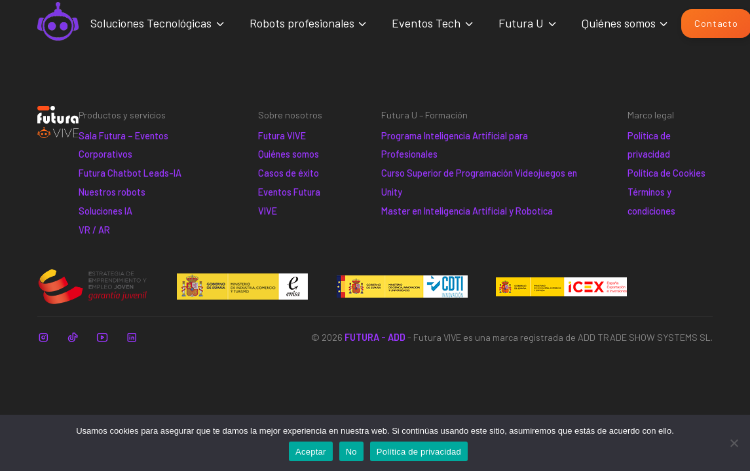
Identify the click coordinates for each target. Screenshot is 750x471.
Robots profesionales (302, 23)
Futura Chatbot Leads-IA (130, 173)
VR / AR (94, 230)
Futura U (521, 23)
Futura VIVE (282, 135)
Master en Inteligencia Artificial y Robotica (467, 211)
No (351, 452)
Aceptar (310, 452)
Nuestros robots (112, 192)
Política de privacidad (419, 452)
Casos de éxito (288, 173)
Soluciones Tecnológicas (151, 23)
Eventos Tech (426, 23)
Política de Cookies (666, 173)
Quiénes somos (619, 23)
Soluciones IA (105, 211)
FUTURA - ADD (375, 337)
